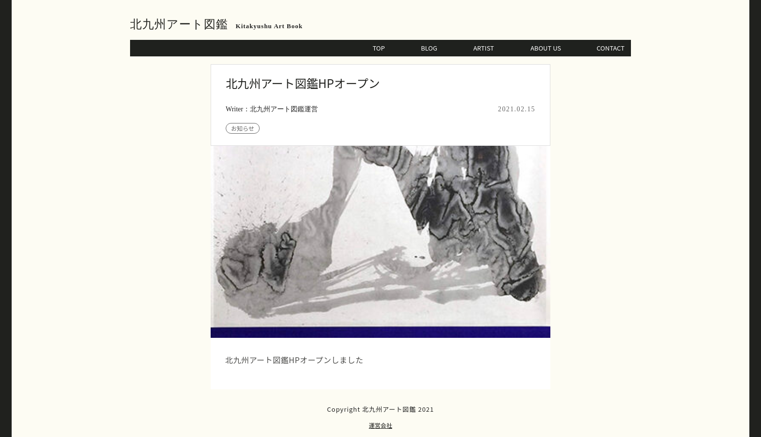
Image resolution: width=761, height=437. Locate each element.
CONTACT (610, 47)
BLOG (429, 47)
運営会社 (380, 425)
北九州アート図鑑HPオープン (303, 82)
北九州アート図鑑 (179, 24)
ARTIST (483, 47)
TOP (379, 47)
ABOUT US (545, 47)
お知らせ (242, 128)
